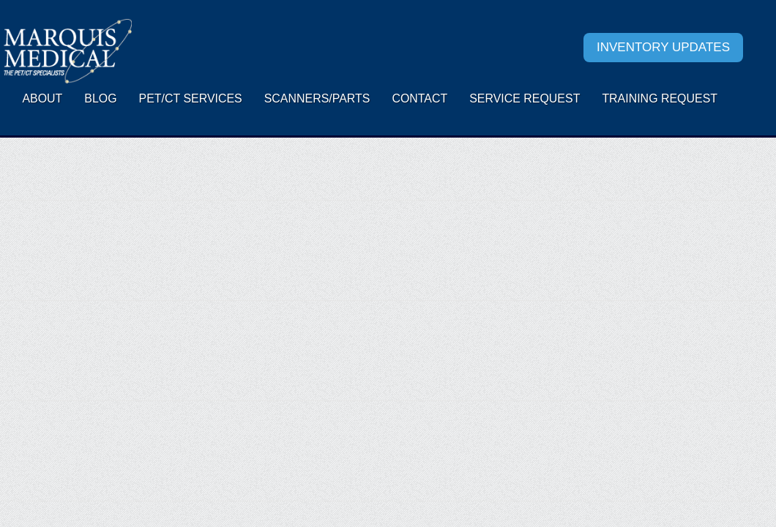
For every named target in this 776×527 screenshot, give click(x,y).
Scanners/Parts (317, 98)
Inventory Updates (663, 47)
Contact (419, 98)
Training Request (659, 98)
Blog (100, 98)
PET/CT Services (190, 98)
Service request (524, 98)
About (42, 98)
